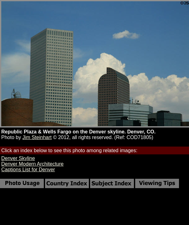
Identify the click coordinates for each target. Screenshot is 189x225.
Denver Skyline (18, 158)
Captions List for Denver (28, 169)
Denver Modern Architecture (32, 164)
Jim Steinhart (37, 137)
